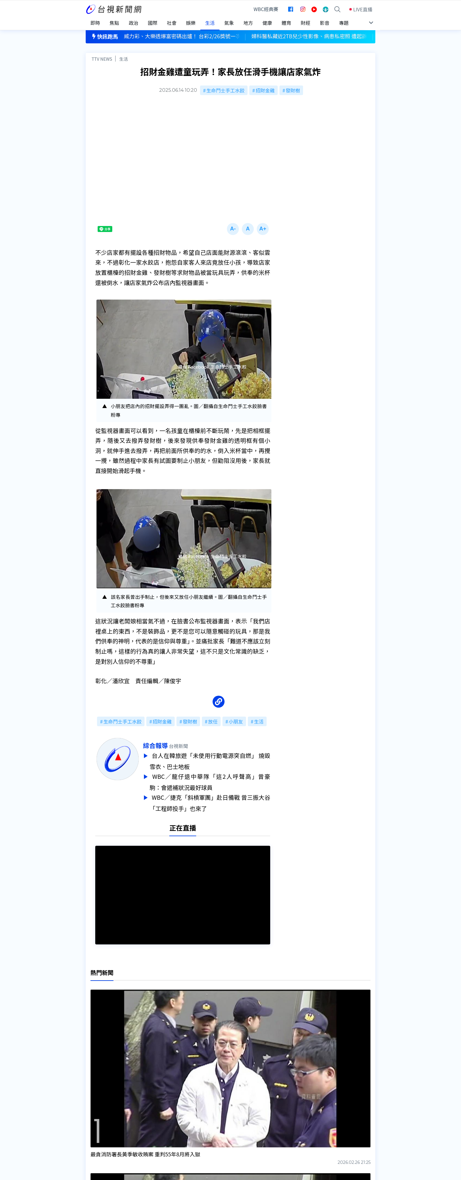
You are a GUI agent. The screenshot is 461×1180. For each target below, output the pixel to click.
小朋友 (236, 721)
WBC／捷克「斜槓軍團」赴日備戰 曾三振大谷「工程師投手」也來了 (210, 800)
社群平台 (95, 1125)
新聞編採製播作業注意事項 (239, 1099)
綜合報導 (155, 745)
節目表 (93, 1116)
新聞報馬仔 (160, 1116)
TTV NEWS (102, 59)
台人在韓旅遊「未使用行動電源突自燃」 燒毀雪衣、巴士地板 (210, 760)
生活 (123, 59)
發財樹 (293, 90)
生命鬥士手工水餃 (225, 90)
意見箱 (155, 1108)
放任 (213, 721)
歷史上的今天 (162, 1125)
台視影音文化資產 (105, 1099)
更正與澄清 (160, 1099)
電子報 (217, 1116)
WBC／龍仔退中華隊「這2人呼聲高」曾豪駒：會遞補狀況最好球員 (210, 780)
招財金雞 (265, 90)
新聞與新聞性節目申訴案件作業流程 (248, 1108)
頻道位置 (95, 1108)
